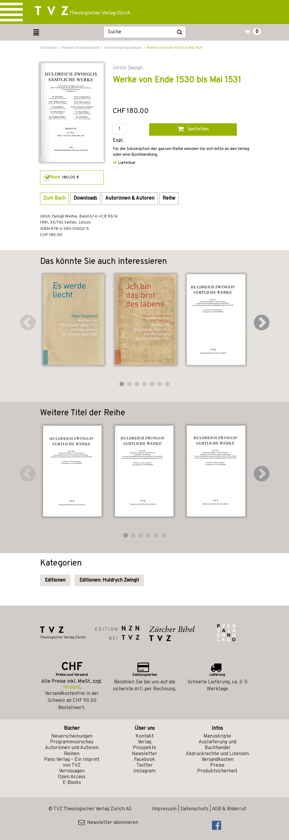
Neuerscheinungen (71, 736)
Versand (71, 687)
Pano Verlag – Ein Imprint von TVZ (71, 763)
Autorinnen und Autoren (72, 748)
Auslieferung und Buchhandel (217, 745)
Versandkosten (217, 760)
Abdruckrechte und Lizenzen (217, 754)
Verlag (144, 742)
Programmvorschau (71, 742)
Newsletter (144, 754)
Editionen (55, 580)
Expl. (118, 141)
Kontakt (145, 736)
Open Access (72, 777)
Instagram (144, 771)
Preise (217, 765)
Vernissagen (72, 771)
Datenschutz (194, 809)
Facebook (144, 760)
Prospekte (144, 748)
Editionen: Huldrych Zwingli (109, 580)
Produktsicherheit (217, 771)
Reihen (71, 754)
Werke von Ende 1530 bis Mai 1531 (174, 47)
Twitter (144, 765)
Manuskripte (217, 736)
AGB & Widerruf (229, 809)
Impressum (164, 809)
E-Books (72, 783)
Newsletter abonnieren (108, 823)
